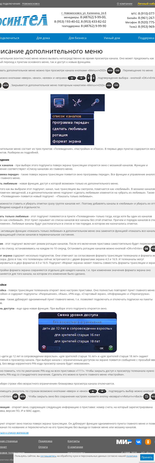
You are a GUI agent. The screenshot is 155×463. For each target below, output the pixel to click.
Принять (146, 457)
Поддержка (45, 441)
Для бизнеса (77, 38)
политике (131, 456)
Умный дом (112, 38)
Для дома (43, 38)
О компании (124, 3)
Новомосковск (31, 3)
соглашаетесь (48, 456)
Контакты (74, 441)
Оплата (43, 447)
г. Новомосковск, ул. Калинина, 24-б (83, 13)
